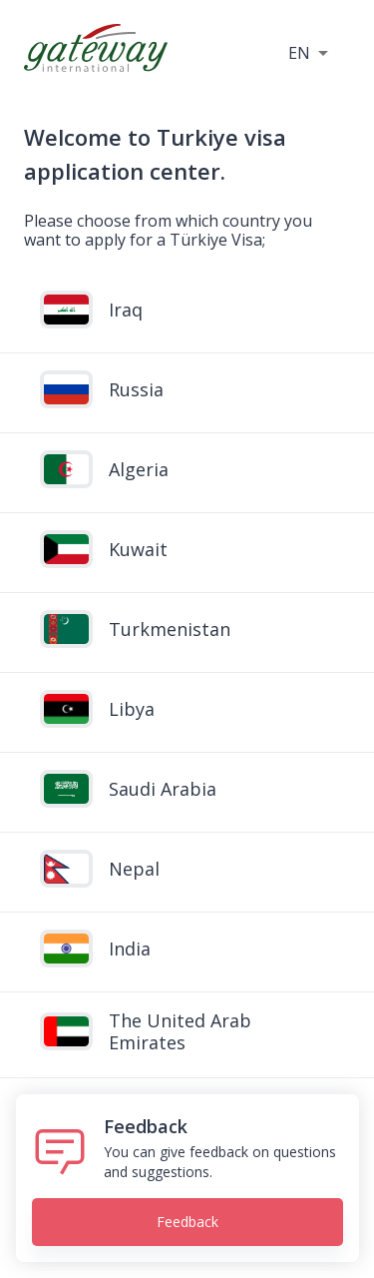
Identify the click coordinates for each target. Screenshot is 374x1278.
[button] (308, 52)
